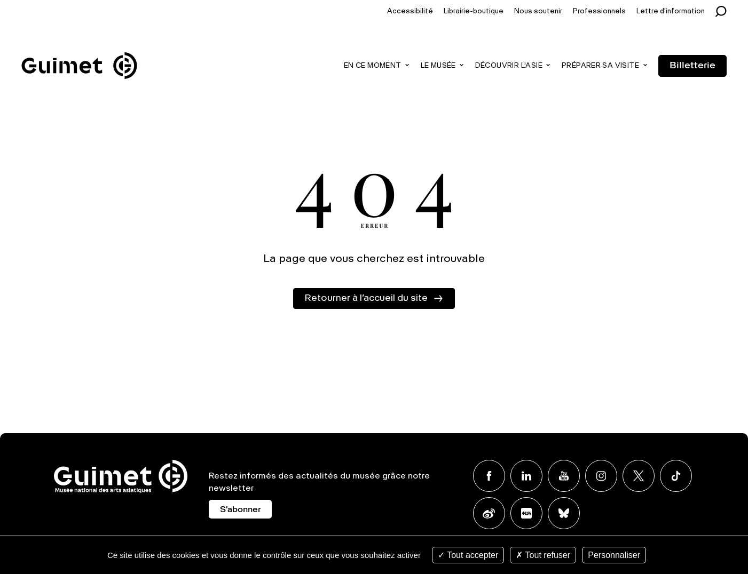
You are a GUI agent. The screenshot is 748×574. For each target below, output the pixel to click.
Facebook (489, 476)
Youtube (564, 476)
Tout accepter (468, 555)
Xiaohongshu (526, 513)
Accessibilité (410, 11)
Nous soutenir (538, 11)
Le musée (438, 66)
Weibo (489, 513)
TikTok (676, 476)
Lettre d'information (670, 11)
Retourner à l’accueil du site (366, 298)
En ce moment (372, 66)
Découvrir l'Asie (508, 66)
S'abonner (240, 510)
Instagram (601, 476)
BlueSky (564, 513)
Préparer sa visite (600, 66)
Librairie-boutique (473, 11)
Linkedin (526, 476)
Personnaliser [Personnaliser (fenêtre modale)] (614, 555)
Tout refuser (543, 555)
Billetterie (692, 65)
